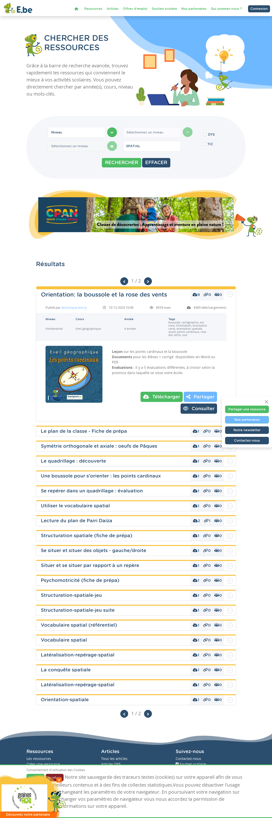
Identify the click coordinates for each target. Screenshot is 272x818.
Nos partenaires (193, 7)
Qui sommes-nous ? (226, 7)
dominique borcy (74, 307)
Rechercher (121, 162)
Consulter (198, 408)
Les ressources (38, 758)
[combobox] (76, 132)
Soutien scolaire (164, 7)
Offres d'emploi (135, 7)
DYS (211, 134)
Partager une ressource (247, 409)
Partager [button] (200, 396)
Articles (113, 7)
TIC (210, 144)
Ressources (93, 7)
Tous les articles (114, 758)
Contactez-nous (247, 440)
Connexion (259, 7)
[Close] (266, 401)
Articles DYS (111, 764)
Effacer (156, 162)
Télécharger (161, 396)
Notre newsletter (247, 430)
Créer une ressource (43, 764)
